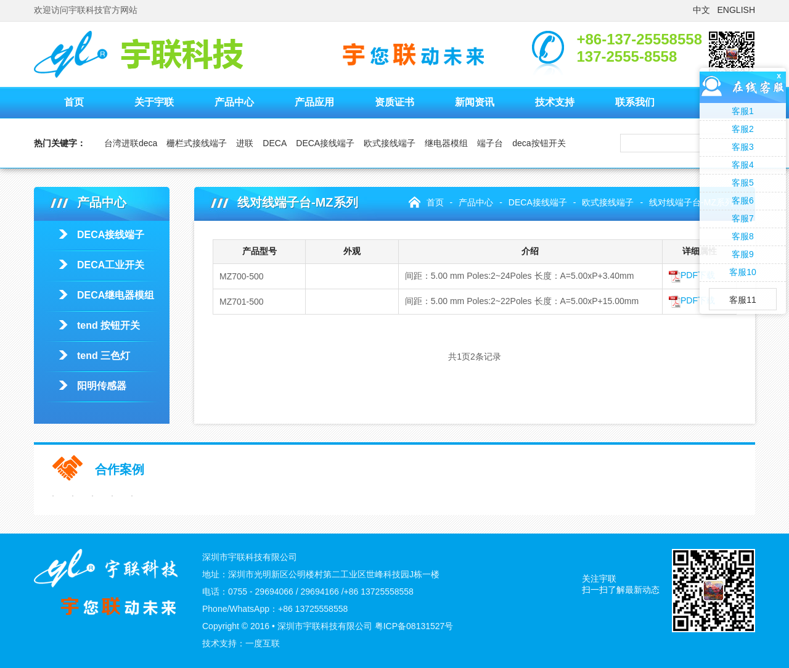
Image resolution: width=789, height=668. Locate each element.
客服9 (743, 254)
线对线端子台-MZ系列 (691, 202)
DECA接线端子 (325, 143)
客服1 (743, 111)
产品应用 (314, 102)
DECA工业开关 (110, 265)
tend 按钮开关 (108, 325)
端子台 (490, 143)
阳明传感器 (101, 386)
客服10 (742, 272)
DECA (275, 143)
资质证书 (394, 102)
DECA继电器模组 (115, 295)
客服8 (743, 236)
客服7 (743, 218)
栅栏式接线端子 (196, 143)
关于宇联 (154, 102)
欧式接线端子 (389, 143)
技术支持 (554, 102)
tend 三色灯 (103, 355)
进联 (244, 143)
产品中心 (234, 102)
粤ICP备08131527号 (414, 626)
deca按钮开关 (538, 143)
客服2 (743, 129)
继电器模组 (446, 143)
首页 (74, 102)
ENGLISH (736, 10)
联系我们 (635, 102)
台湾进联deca (130, 143)
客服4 (743, 165)
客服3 (743, 147)
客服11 (742, 300)
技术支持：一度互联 (241, 643)
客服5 (743, 183)
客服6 (743, 200)
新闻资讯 (474, 102)
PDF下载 (692, 275)
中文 (701, 10)
